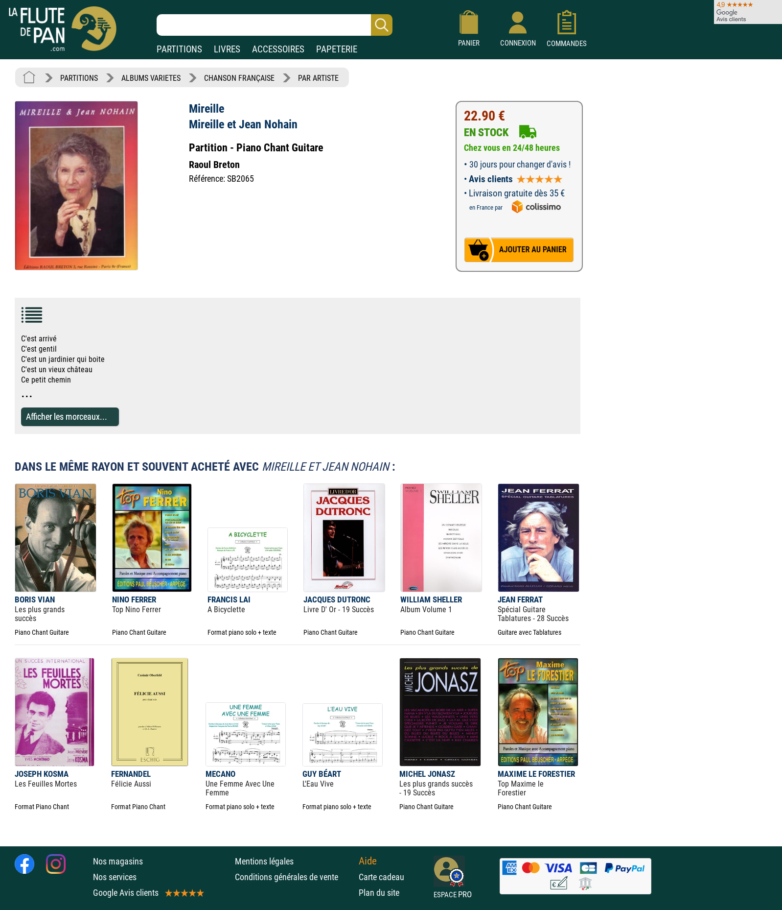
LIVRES (227, 49)
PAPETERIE (336, 49)
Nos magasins (118, 861)
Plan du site (379, 892)
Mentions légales (264, 861)
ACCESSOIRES (278, 49)
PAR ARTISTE (318, 78)
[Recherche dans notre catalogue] (274, 25)
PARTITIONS (179, 49)
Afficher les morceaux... (66, 416)
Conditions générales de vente (294, 877)
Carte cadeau (381, 877)
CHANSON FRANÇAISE (239, 78)
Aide (368, 861)
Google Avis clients (148, 892)
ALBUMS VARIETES (151, 78)
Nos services (115, 877)
